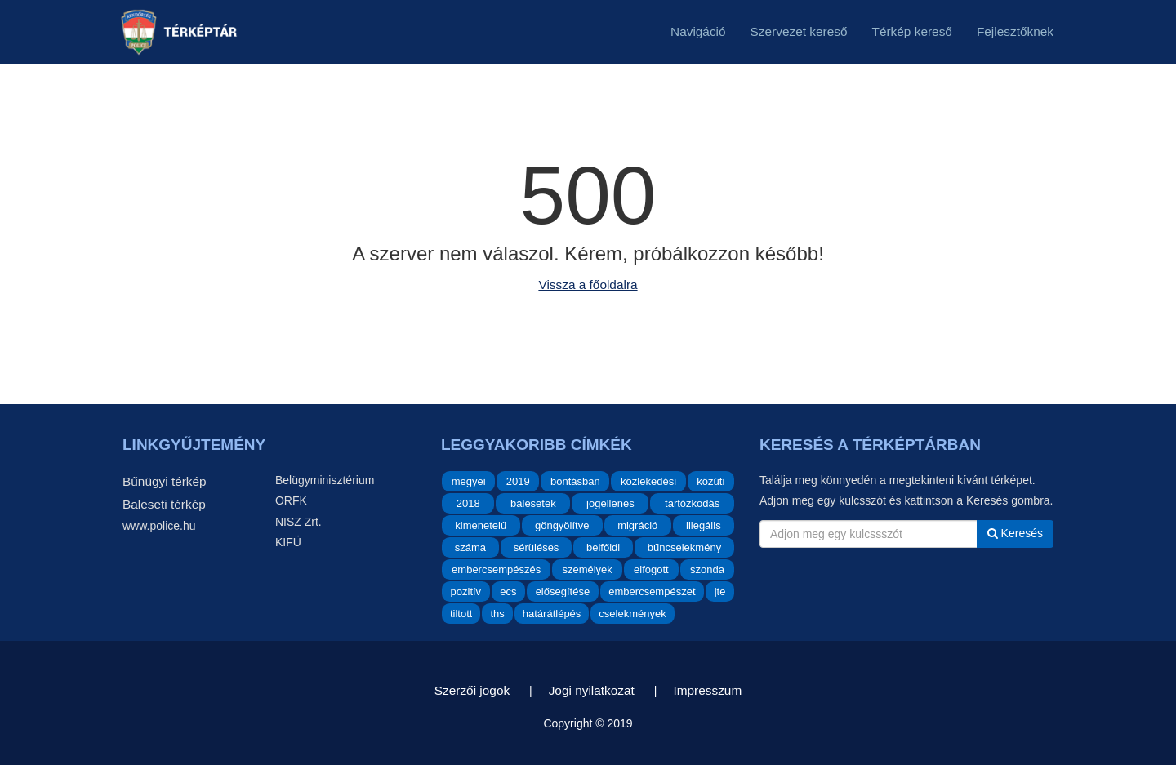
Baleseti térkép (164, 504)
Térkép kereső (912, 31)
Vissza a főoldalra (587, 284)
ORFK (291, 500)
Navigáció (698, 31)
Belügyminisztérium (324, 480)
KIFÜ (288, 542)
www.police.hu (159, 525)
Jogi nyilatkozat (592, 690)
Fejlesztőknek (1015, 31)
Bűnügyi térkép (164, 481)
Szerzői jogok (472, 690)
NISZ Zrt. (298, 521)
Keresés (1015, 533)
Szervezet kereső (799, 31)
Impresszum (707, 690)
